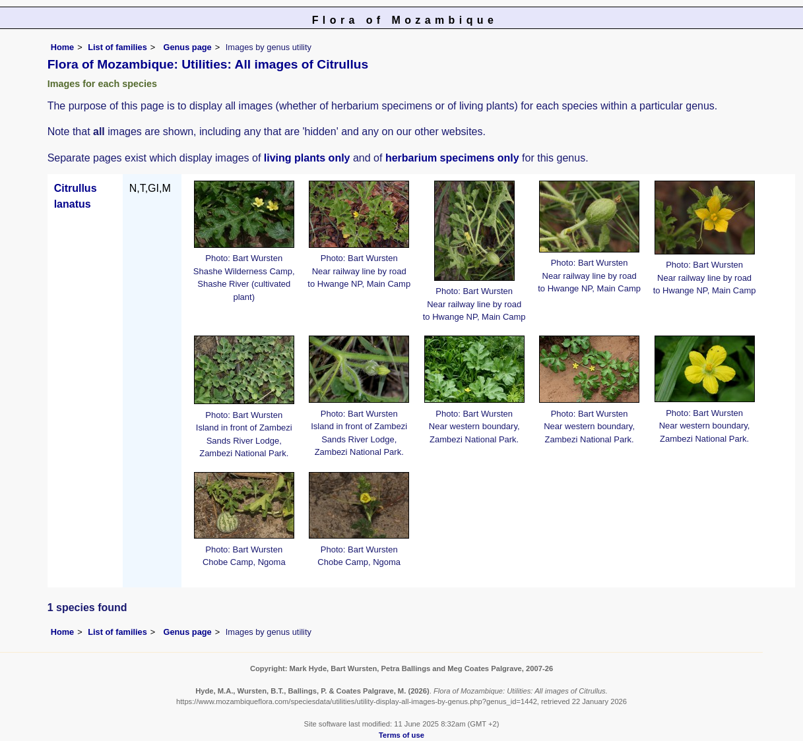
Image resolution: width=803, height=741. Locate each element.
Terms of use (401, 735)
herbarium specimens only (452, 157)
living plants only (307, 157)
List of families (117, 47)
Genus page (187, 47)
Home (63, 47)
